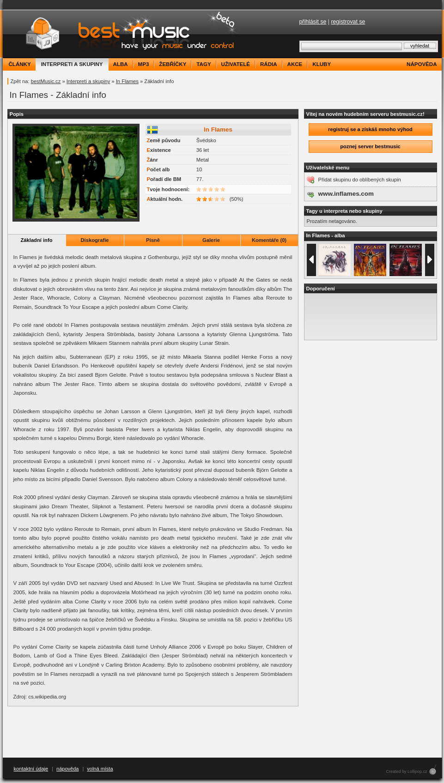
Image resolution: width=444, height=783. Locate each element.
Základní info (37, 240)
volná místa (100, 768)
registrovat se (348, 21)
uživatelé (235, 64)
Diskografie (95, 240)
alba (120, 64)
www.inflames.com (346, 193)
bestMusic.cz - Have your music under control (123, 34)
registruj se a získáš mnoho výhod (370, 129)
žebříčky (172, 64)
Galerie (211, 240)
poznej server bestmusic (370, 146)
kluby (321, 64)
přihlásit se (313, 21)
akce (295, 64)
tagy (203, 64)
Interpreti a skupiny (88, 81)
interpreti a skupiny (72, 64)
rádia (268, 64)
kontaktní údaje (31, 768)
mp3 (143, 64)
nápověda (422, 64)
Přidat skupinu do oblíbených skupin (359, 179)
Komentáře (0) (269, 240)
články (20, 64)
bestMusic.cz (46, 81)
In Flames (127, 81)
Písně (153, 240)
